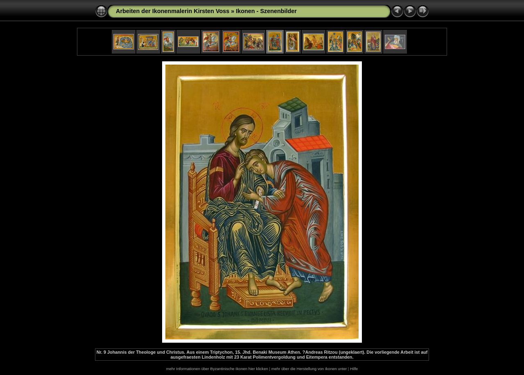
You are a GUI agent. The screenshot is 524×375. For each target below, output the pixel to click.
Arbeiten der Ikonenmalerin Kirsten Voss (172, 11)
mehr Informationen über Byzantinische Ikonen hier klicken (217, 368)
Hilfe (354, 368)
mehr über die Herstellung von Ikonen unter (309, 368)
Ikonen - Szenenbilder (266, 11)
